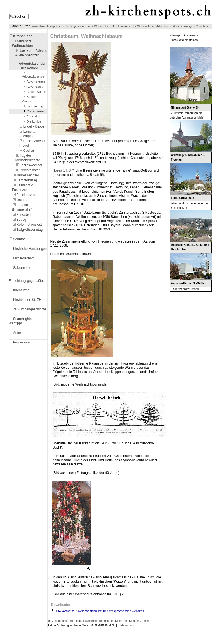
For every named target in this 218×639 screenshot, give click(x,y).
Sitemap (175, 35)
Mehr (200, 117)
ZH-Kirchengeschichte (27, 309)
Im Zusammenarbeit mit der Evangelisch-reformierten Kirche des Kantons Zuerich (98, 620)
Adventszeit (32, 86)
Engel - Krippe (31, 126)
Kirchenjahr (72, 26)
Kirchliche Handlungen (28, 249)
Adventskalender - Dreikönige (174, 26)
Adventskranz (33, 81)
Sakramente (20, 268)
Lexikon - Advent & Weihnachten (133, 26)
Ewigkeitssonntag (27, 230)
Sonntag (17, 239)
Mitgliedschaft (21, 258)
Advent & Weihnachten (96, 26)
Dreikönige (31, 121)
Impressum (19, 342)
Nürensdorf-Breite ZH (185, 107)
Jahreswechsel (28, 165)
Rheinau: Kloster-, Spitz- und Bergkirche (190, 247)
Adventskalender (33, 74)
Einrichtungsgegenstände (27, 279)
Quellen (26, 150)
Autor (15, 333)
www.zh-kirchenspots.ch (47, 26)
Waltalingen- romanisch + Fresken (188, 157)
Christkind (31, 116)
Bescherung (32, 106)
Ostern (19, 200)
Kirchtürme (19, 290)
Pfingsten (21, 214)
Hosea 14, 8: (62, 170)
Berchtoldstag (27, 170)
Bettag (19, 220)
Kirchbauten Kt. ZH (25, 300)
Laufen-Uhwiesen (182, 197)
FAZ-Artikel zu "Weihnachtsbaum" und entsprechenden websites (100, 611)
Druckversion (191, 35)
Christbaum (203, 26)
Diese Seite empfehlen (184, 39)
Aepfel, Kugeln (34, 91)
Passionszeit (23, 195)
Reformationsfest (27, 225)
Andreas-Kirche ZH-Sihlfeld (189, 283)
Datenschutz (126, 625)
